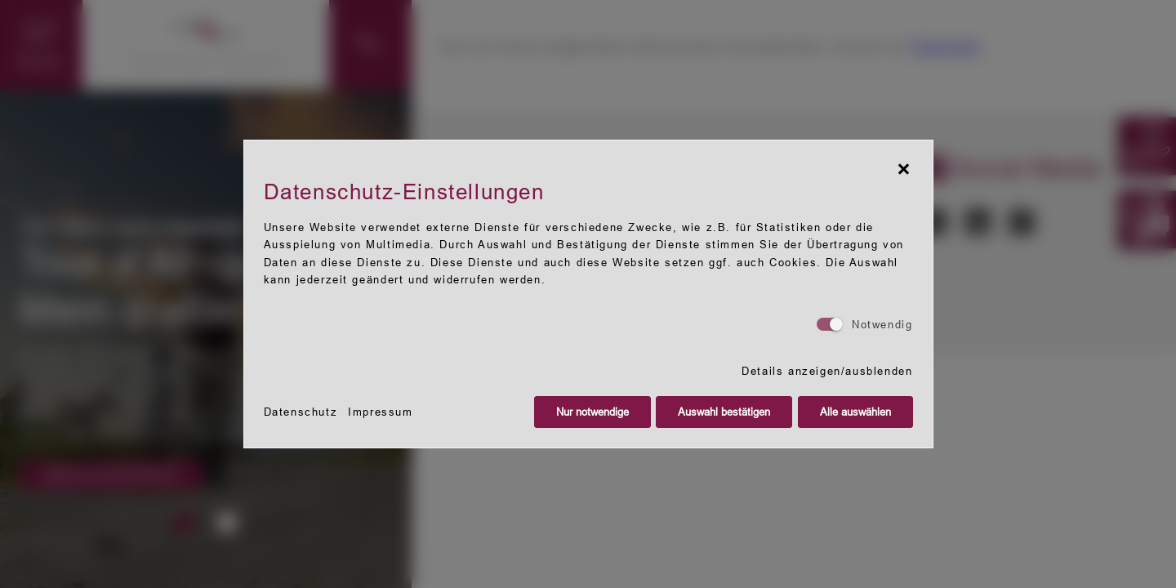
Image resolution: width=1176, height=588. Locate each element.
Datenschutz (301, 412)
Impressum (380, 412)
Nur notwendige (592, 412)
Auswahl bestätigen (724, 412)
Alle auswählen (855, 412)
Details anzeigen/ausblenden (827, 371)
